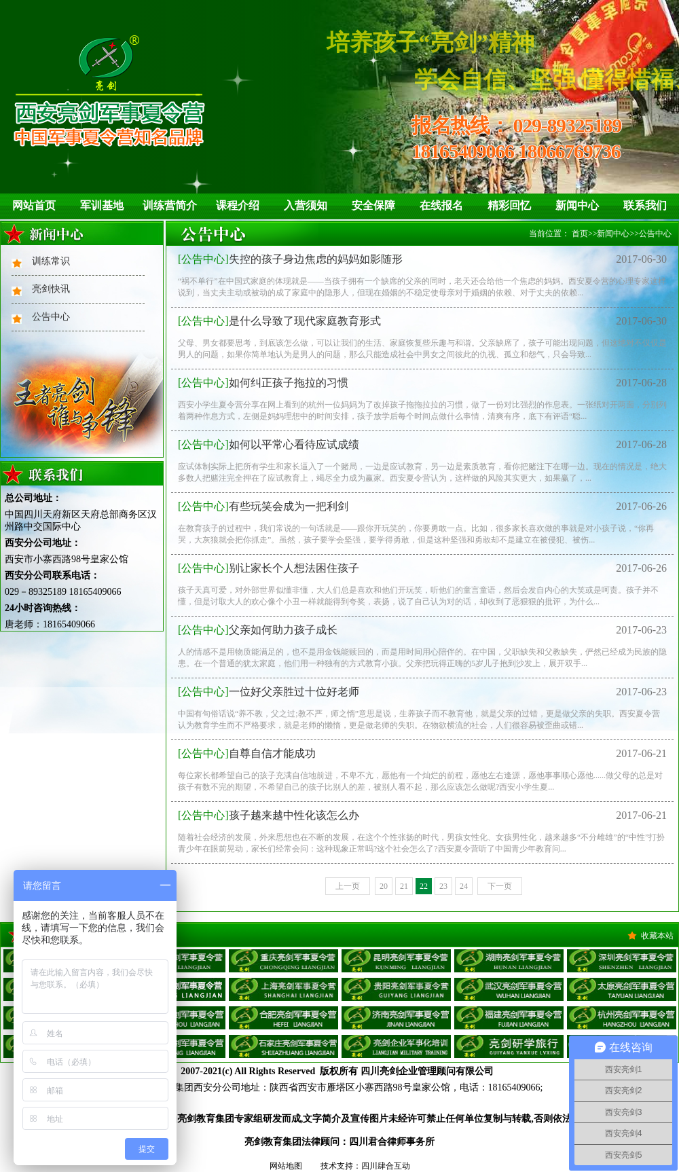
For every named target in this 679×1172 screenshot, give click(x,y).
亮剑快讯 (51, 289)
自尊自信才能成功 (247, 753)
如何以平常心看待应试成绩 (268, 444)
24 (464, 886)
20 (384, 886)
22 (424, 886)
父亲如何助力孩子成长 (257, 630)
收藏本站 (657, 935)
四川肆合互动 (385, 1166)
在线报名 (441, 205)
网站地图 (286, 1166)
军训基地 (102, 205)
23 (443, 886)
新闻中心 (577, 205)
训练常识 (51, 261)
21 (404, 886)
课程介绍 (237, 205)
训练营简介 (170, 205)
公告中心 (51, 317)
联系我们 (645, 205)
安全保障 (373, 205)
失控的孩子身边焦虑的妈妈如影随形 (290, 259)
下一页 (500, 886)
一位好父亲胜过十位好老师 (268, 691)
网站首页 (34, 205)
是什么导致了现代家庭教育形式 (279, 321)
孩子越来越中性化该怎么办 (268, 815)
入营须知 (305, 205)
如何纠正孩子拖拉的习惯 (263, 382)
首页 (580, 233)
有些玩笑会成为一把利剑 (263, 506)
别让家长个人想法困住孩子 (268, 568)
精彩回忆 (509, 205)
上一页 (347, 886)
